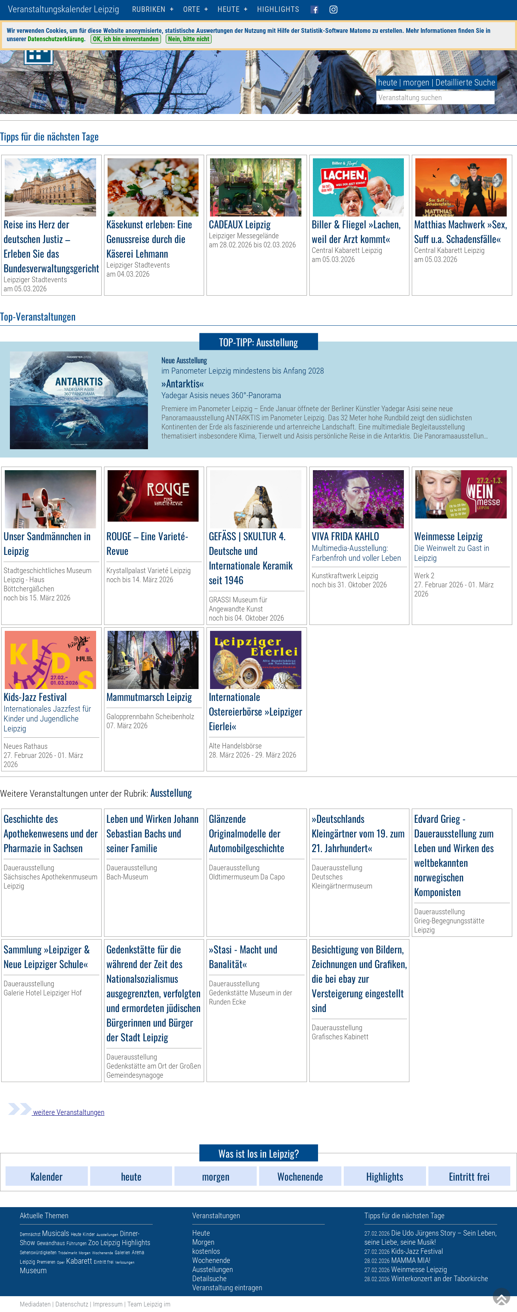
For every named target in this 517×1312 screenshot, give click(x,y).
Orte (191, 9)
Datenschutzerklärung (56, 39)
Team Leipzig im (148, 1304)
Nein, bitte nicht (188, 39)
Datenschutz (71, 1304)
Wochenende (102, 1253)
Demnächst (30, 1234)
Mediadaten (35, 1304)
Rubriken (149, 9)
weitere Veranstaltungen (56, 1112)
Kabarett (79, 1261)
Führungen (76, 1243)
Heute (76, 1234)
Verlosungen (124, 1262)
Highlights (278, 9)
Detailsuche (209, 1278)
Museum (33, 1270)
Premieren (46, 1262)
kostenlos (206, 1251)
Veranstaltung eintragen (227, 1287)
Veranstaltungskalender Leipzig (63, 9)
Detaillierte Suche (465, 82)
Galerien (122, 1252)
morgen (416, 82)
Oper (60, 1262)
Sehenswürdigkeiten (38, 1252)
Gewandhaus (51, 1243)
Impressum (108, 1304)
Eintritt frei (104, 1262)
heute (387, 82)
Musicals (55, 1233)
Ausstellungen (107, 1234)
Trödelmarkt (67, 1253)
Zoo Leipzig (104, 1242)
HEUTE (229, 9)
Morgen (85, 1253)
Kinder (89, 1234)
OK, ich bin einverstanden (126, 39)
